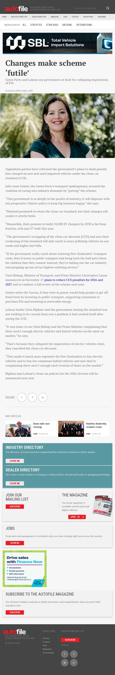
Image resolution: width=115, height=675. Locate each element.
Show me (15, 461)
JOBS (65, 17)
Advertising (88, 17)
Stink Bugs (52, 24)
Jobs (45, 645)
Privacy (46, 638)
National (67, 24)
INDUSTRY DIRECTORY (19, 17)
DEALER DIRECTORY (39, 17)
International (84, 24)
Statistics (36, 24)
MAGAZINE (55, 17)
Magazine (47, 649)
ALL (24, 24)
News (4, 17)
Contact (75, 17)
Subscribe (102, 17)
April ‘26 (77, 517)
